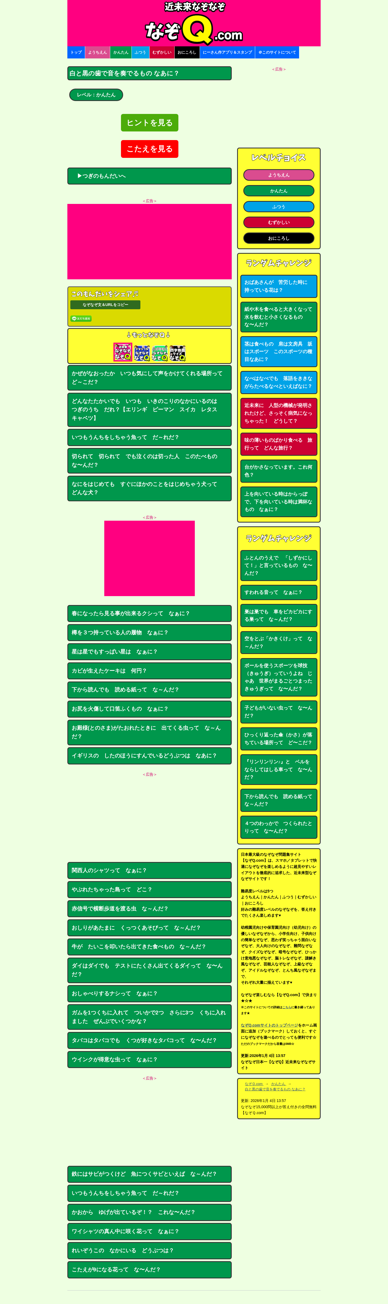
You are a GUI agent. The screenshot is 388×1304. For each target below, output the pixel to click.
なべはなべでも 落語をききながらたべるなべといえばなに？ (278, 382)
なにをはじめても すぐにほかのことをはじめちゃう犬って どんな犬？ (147, 488)
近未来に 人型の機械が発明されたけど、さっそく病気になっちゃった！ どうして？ (278, 413)
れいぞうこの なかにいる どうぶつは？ (123, 1250)
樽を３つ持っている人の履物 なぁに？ (120, 632)
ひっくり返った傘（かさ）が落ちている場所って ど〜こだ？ (278, 738)
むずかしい (162, 52)
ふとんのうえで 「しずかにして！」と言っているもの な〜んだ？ (278, 565)
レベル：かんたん (96, 95)
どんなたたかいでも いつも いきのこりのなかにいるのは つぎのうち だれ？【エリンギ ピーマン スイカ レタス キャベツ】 (147, 409)
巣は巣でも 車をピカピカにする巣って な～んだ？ (278, 615)
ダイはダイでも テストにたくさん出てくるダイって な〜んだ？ (147, 970)
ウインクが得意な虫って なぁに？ (115, 1059)
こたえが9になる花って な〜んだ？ (116, 1269)
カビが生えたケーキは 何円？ (109, 671)
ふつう (140, 52)
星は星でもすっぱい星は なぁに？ (115, 652)
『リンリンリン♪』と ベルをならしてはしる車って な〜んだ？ (278, 769)
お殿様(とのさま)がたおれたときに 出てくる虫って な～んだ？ (146, 732)
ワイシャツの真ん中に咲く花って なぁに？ (125, 1231)
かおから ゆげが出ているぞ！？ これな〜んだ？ (134, 1212)
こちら (286, 1007)
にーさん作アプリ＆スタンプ (227, 52)
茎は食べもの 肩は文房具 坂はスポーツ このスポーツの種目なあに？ (278, 351)
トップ (76, 52)
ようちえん (97, 52)
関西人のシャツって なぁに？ (109, 870)
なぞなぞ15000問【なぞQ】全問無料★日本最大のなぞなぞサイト (194, 23)
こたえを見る (149, 149)
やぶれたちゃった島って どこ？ (112, 889)
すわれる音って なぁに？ (273, 592)
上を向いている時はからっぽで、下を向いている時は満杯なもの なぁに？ (278, 501)
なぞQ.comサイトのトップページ (269, 1025)
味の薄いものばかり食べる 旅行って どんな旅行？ (278, 444)
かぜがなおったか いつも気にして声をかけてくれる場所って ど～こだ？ (150, 377)
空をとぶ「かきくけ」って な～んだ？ (278, 642)
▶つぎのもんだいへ (99, 176)
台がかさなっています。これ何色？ (278, 471)
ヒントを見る (149, 123)
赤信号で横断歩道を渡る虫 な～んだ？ (120, 909)
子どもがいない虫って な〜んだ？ (278, 711)
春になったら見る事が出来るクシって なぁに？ (131, 613)
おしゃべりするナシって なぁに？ (115, 993)
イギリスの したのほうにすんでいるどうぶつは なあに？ (144, 756)
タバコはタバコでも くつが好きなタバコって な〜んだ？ (144, 1040)
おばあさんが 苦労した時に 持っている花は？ (278, 286)
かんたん (121, 52)
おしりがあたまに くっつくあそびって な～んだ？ (136, 928)
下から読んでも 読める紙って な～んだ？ (125, 690)
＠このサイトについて (277, 52)
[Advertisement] (149, 241)
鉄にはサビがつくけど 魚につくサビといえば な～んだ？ (144, 1174)
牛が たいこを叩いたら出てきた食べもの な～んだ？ (139, 947)
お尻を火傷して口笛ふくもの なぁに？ (120, 709)
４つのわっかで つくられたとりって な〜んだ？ (278, 827)
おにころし (187, 52)
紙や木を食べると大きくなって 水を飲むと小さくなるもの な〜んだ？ (280, 317)
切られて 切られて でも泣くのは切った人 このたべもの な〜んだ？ (147, 460)
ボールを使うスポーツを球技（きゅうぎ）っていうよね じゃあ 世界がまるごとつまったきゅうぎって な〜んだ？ (278, 677)
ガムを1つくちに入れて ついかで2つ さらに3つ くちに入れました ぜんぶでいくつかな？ (149, 1017)
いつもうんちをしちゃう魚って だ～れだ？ (125, 437)
